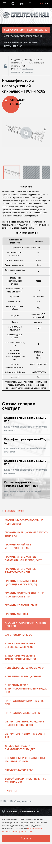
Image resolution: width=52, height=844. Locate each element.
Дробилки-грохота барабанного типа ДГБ (20, 747)
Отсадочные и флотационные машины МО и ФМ (25, 759)
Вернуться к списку (14, 510)
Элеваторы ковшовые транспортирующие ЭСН (21, 657)
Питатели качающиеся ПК (22, 712)
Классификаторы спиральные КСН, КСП (25, 624)
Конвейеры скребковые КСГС (24, 667)
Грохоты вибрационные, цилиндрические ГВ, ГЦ (21, 582)
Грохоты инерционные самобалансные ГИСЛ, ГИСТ (23, 558)
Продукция (15, 60)
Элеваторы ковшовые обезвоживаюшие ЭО (20, 645)
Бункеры (11, 791)
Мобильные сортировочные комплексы (24, 522)
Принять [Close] (26, 838)
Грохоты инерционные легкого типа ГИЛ (26, 534)
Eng (47, 3)
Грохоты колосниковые (21, 605)
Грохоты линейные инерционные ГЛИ (18, 546)
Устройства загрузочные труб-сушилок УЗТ (26, 780)
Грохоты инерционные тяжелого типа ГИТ (20, 570)
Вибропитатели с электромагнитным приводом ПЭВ (26, 688)
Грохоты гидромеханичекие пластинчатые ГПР (24, 594)
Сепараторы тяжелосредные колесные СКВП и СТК (24, 723)
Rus (42, 3)
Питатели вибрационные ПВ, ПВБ (24, 702)
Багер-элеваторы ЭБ (18, 634)
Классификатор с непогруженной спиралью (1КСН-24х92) (25, 471)
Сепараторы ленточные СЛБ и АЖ (25, 735)
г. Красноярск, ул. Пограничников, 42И (23, 811)
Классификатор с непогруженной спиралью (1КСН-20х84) (25, 450)
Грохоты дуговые (17, 614)
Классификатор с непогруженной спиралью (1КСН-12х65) (25, 428)
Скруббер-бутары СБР (19, 770)
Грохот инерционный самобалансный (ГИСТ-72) (22, 493)
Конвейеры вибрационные (23, 676)
